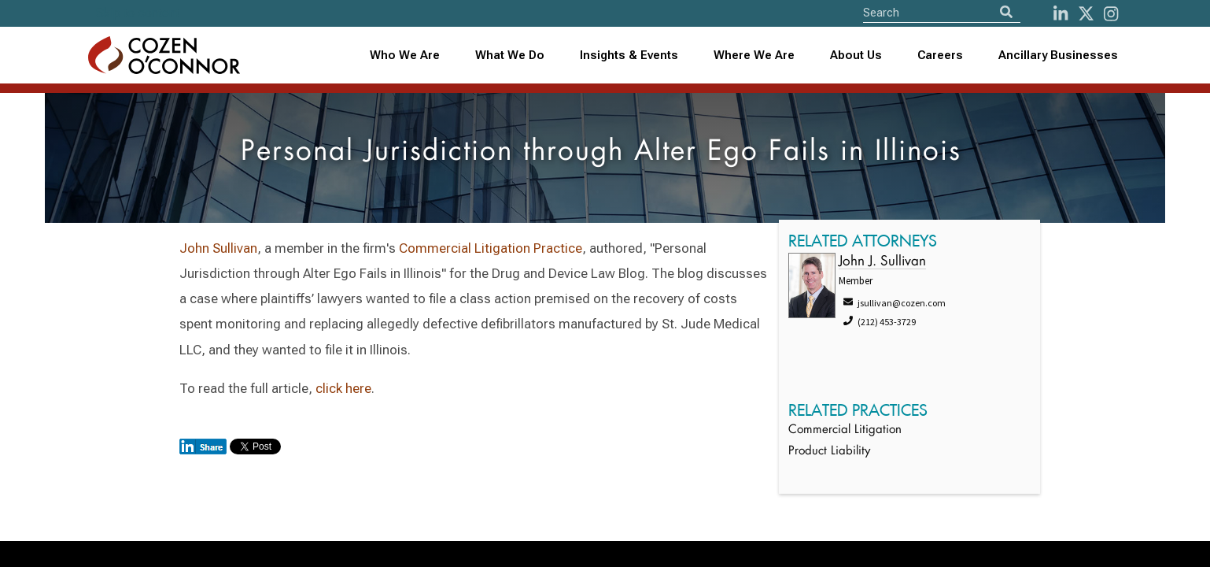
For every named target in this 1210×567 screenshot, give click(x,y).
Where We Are (754, 55)
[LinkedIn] (1060, 14)
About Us (856, 55)
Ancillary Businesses (1058, 55)
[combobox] (629, 55)
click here (343, 388)
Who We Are (405, 55)
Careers (940, 55)
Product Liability (829, 452)
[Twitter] (1086, 14)
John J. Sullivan (882, 262)
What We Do (509, 55)
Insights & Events (629, 55)
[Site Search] (941, 12)
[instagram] (1111, 14)
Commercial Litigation (845, 430)
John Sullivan (218, 248)
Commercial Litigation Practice (490, 248)
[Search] (1006, 12)
